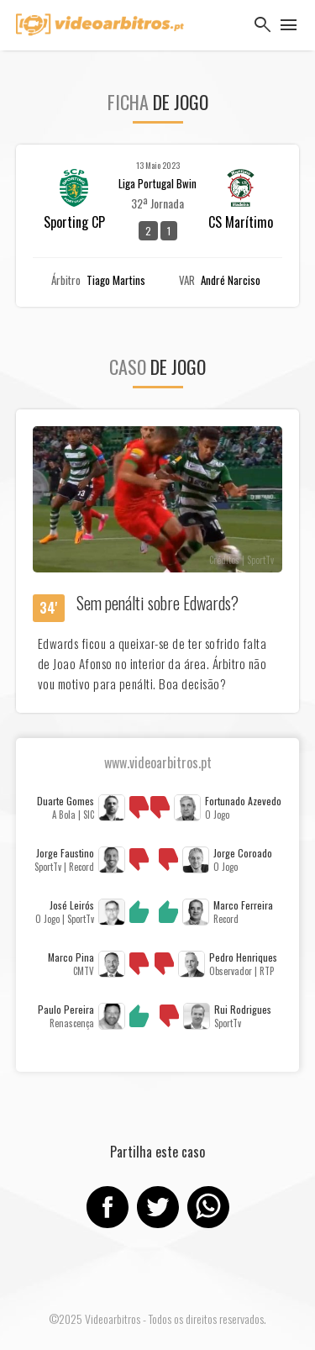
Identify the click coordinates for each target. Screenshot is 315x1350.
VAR (187, 280)
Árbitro (66, 280)
